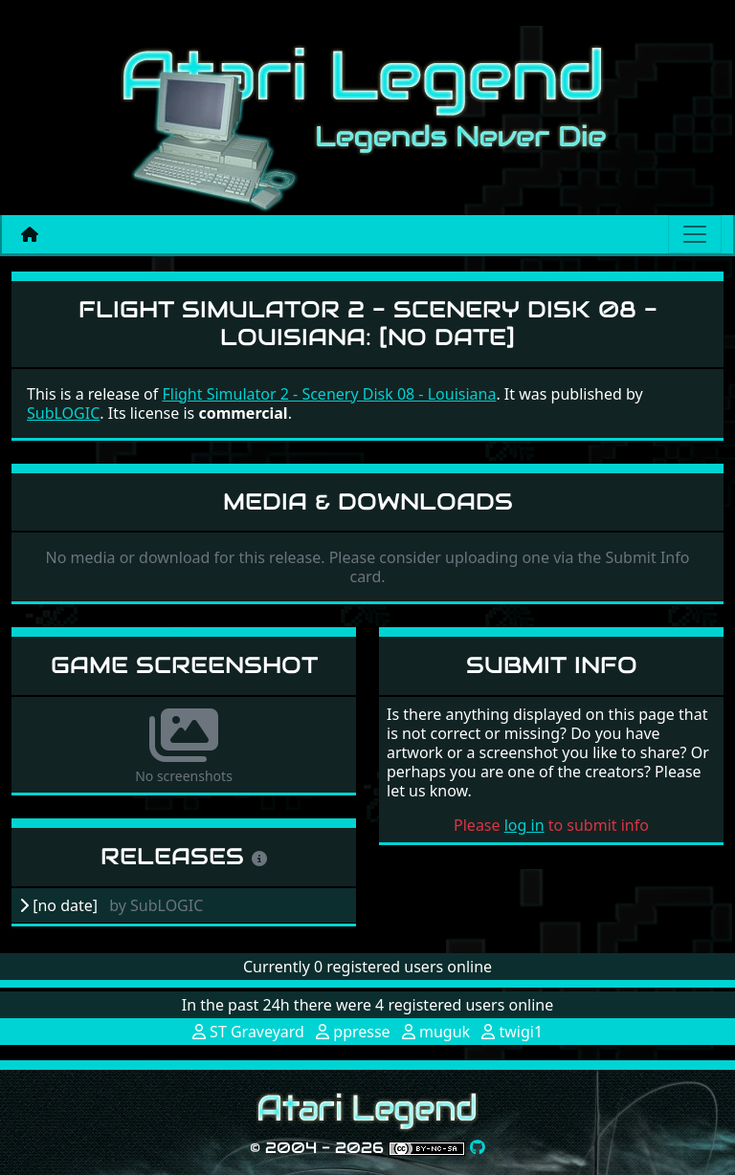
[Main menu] (695, 234)
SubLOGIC (63, 413)
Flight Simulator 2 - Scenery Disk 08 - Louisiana (329, 393)
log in (524, 825)
